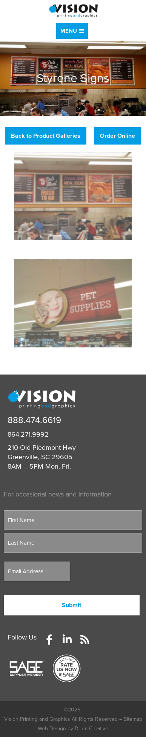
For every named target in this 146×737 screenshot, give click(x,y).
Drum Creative (91, 728)
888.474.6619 (34, 420)
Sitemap (133, 719)
